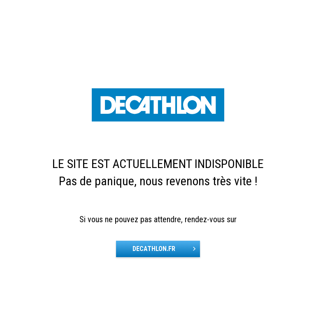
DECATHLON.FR (153, 249)
